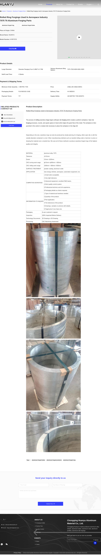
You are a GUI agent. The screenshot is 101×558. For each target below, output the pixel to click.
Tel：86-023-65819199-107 (9, 524)
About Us (59, 4)
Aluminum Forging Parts (19, 11)
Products (49, 4)
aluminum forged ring (69, 460)
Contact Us (70, 4)
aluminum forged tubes (38, 460)
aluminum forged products (54, 460)
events (80, 4)
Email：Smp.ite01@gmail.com (10, 527)
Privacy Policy (17, 552)
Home (40, 4)
